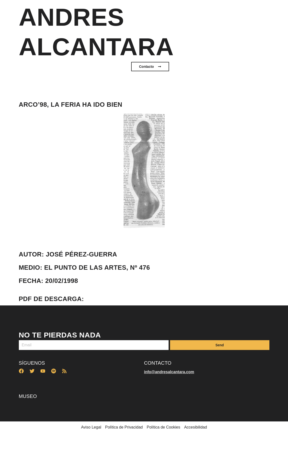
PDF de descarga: (51, 298)
